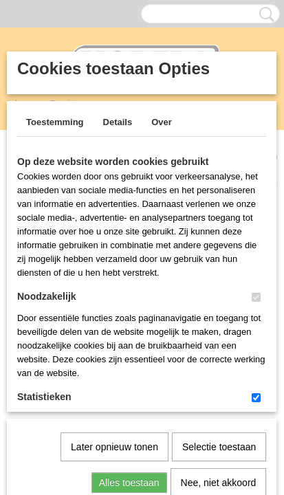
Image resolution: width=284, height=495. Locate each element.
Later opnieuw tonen (114, 304)
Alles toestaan (129, 340)
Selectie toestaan (219, 304)
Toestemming (55, 122)
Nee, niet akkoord (218, 340)
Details (118, 122)
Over (161, 122)
